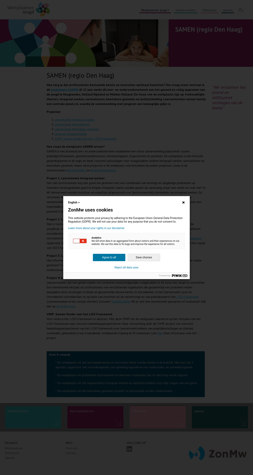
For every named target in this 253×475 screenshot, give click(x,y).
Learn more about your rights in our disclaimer (96, 228)
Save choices (144, 257)
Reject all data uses (127, 267)
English (74, 202)
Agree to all (109, 257)
